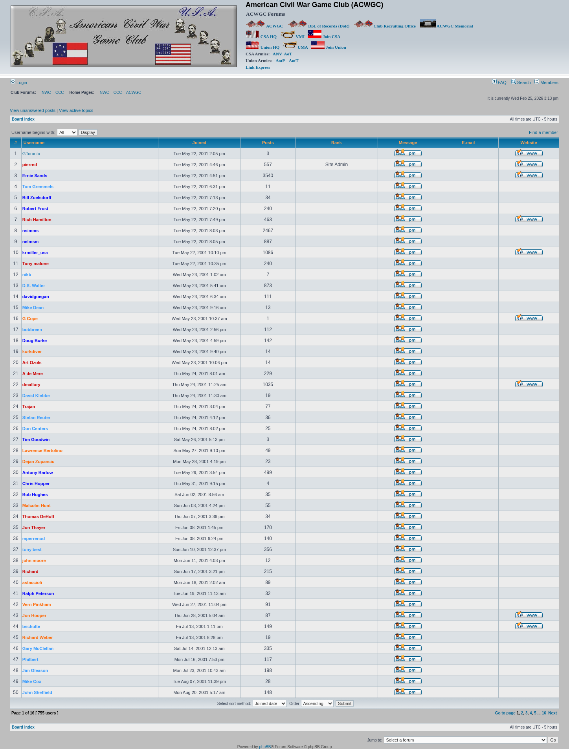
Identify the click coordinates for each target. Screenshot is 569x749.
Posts (268, 142)
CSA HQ (261, 36)
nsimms (30, 230)
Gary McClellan (37, 648)
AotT (293, 60)
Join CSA (324, 36)
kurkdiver (32, 351)
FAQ (499, 82)
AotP (279, 60)
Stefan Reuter (36, 417)
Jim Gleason (35, 670)
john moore (34, 560)
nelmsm (30, 241)
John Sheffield (37, 692)
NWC (46, 92)
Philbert (30, 659)
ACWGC (265, 26)
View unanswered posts (32, 110)
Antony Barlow (37, 472)
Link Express (258, 67)
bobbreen (32, 329)
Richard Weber (37, 637)
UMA (295, 47)
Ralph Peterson (38, 593)
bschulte (31, 626)
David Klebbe (36, 395)
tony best (32, 549)
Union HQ (262, 47)
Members (546, 82)
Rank (336, 142)
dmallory (31, 384)
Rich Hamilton (36, 219)
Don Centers (35, 428)
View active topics (76, 110)
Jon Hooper (34, 615)
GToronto (31, 153)
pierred (29, 164)
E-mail (468, 142)
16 (544, 713)
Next (552, 713)
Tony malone (35, 263)
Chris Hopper (36, 483)
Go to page (505, 713)
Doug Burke (34, 340)
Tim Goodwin (36, 439)
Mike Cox (31, 681)
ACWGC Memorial (446, 26)
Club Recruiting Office (385, 26)
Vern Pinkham (36, 604)
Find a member (543, 132)
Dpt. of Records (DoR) (319, 26)
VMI (293, 36)
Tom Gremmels (37, 186)
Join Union (329, 47)
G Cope (30, 318)
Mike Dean (33, 307)
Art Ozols (32, 362)
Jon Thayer (34, 527)
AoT (288, 53)
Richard (30, 571)
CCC (59, 92)
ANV (277, 53)
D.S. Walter (33, 285)
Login (19, 82)
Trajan (28, 406)
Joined (199, 142)
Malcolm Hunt (36, 505)
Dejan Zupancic (38, 461)
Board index (23, 119)
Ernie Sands (35, 175)
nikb (26, 274)
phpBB (265, 747)
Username (34, 142)
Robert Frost (35, 208)
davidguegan (35, 296)
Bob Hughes (35, 494)
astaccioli (32, 582)
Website (529, 142)
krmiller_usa (35, 252)
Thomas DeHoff (38, 516)
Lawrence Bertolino (42, 450)
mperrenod (33, 538)
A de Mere (32, 373)
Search (521, 82)
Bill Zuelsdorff (36, 197)
